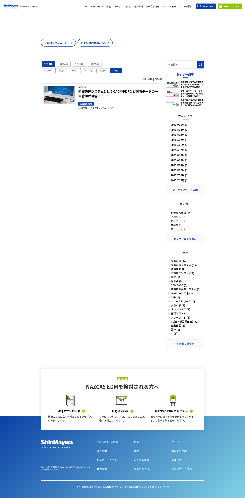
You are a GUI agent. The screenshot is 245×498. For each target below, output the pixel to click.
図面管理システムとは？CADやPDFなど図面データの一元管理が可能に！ (118, 93)
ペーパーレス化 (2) (182, 293)
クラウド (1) (178, 305)
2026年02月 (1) (179, 140)
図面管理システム (98, 108)
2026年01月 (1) (179, 145)
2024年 (64, 64)
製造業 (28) (177, 269)
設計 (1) (175, 329)
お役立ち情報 (86, 103)
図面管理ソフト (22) (182, 273)
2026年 (95, 64)
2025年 (79, 64)
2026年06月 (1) (179, 124)
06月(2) (75, 70)
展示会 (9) (176, 224)
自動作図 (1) (178, 325)
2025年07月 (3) (179, 170)
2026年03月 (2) (179, 135)
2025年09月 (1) (179, 160)
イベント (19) (178, 216)
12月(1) (116, 70)
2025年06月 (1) (179, 175)
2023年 (48, 64)
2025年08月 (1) (179, 165)
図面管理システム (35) (184, 265)
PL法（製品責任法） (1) (185, 321)
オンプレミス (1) (180, 309)
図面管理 (83, 108)
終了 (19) (176, 277)
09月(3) (102, 70)
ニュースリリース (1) (183, 301)
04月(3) (61, 70)
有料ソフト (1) (179, 313)
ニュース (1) (178, 228)
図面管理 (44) (178, 261)
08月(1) (88, 70)
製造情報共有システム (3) (185, 289)
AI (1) (174, 333)
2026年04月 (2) (179, 130)
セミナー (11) (178, 220)
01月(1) (47, 70)
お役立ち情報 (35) (181, 212)
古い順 (158, 79)
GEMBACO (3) (179, 285)
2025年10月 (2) (179, 155)
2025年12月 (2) (179, 150)
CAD (111, 108)
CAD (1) (175, 297)
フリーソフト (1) (180, 317)
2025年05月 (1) (179, 180)
